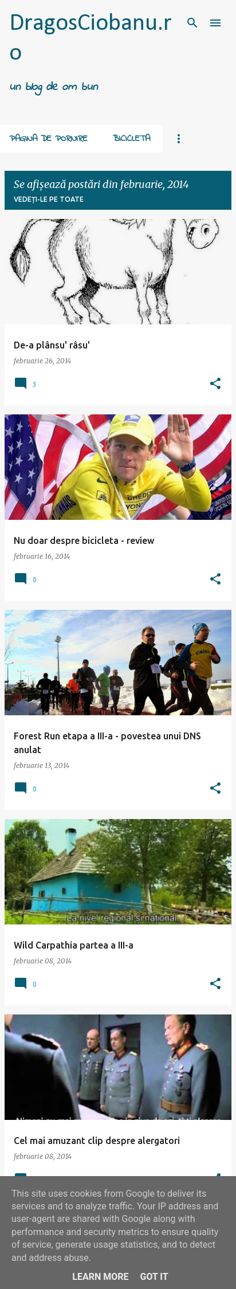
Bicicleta (131, 139)
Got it (154, 1276)
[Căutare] (192, 23)
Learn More (100, 1276)
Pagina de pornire (48, 139)
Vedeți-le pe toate (49, 199)
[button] (215, 384)
